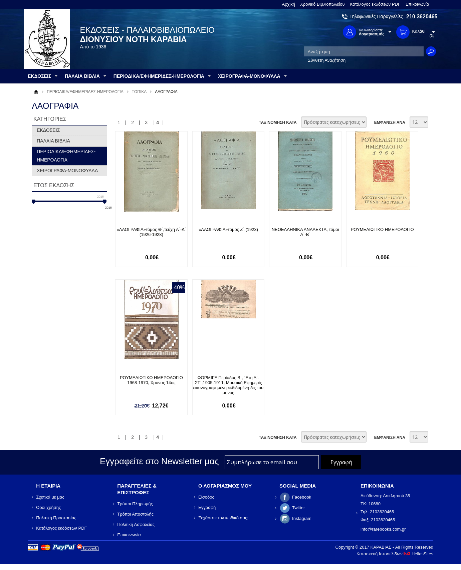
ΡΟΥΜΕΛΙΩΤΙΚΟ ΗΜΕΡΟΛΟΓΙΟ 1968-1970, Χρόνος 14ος (151, 380)
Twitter (298, 507)
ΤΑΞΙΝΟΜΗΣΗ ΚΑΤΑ (277, 122)
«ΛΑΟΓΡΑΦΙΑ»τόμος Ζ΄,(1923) (228, 229)
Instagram (301, 518)
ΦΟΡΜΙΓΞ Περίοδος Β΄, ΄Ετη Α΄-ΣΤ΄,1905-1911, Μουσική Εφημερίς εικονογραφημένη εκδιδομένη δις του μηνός (228, 385)
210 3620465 (421, 16)
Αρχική (288, 4)
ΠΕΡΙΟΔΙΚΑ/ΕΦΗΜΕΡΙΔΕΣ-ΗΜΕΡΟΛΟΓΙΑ (85, 91)
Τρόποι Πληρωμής (135, 503)
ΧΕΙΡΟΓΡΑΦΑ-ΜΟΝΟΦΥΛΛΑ (67, 170)
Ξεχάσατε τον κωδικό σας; (223, 517)
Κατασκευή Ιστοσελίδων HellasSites (395, 553)
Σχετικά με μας (50, 497)
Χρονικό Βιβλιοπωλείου (322, 4)
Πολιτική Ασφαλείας (136, 524)
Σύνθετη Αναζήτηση (327, 60)
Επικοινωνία (417, 4)
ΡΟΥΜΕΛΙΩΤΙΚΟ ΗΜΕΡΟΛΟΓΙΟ (382, 229)
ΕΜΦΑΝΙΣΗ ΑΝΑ (389, 122)
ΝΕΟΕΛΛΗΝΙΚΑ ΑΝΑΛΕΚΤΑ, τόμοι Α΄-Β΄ (305, 232)
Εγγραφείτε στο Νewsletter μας (159, 461)
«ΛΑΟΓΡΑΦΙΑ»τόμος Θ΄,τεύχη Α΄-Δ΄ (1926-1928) (151, 232)
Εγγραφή (207, 507)
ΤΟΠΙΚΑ (139, 91)
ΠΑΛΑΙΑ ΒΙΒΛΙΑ (53, 141)
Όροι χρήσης (48, 507)
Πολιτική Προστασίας (56, 517)
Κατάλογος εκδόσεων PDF (375, 4)
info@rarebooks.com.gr (383, 529)
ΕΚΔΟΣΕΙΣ (48, 130)
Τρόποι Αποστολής (135, 514)
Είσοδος (206, 497)
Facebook (301, 497)
